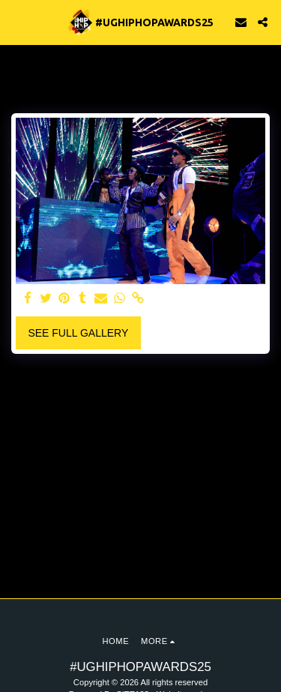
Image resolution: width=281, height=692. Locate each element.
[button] (16, 21)
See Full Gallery (78, 333)
